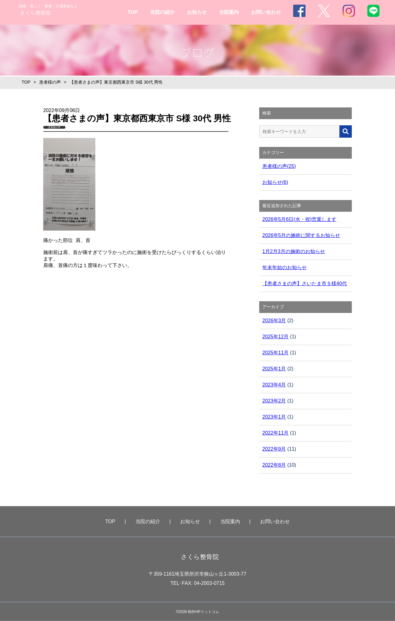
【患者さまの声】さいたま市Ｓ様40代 (304, 283)
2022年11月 (275, 433)
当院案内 (229, 12)
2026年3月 (274, 320)
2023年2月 (274, 400)
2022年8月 (274, 465)
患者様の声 (50, 82)
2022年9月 (274, 449)
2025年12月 (275, 336)
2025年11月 (275, 352)
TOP (132, 12)
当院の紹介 (162, 12)
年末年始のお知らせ (284, 267)
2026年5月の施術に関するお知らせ (301, 235)
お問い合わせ (266, 12)
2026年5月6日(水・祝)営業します (299, 219)
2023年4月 (274, 384)
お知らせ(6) (275, 182)
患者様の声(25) (279, 166)
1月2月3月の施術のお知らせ (293, 251)
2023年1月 (274, 416)
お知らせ (197, 12)
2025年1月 (274, 368)
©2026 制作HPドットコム (197, 612)
